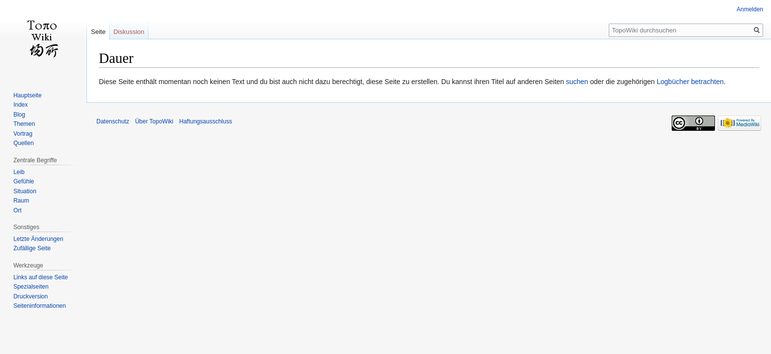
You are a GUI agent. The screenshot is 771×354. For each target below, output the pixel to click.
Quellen (23, 143)
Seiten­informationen (39, 305)
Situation (24, 191)
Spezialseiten (30, 286)
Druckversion (30, 296)
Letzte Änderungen (38, 239)
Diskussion (129, 31)
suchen (577, 82)
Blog (19, 114)
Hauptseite (27, 95)
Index (20, 104)
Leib (19, 172)
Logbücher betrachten (689, 82)
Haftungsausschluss (205, 121)
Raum (21, 200)
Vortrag (22, 133)
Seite (98, 31)
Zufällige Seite (32, 248)
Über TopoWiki (154, 121)
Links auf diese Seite (40, 277)
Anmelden (750, 9)
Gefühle (23, 181)
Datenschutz (112, 121)
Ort (17, 210)
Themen (24, 123)
